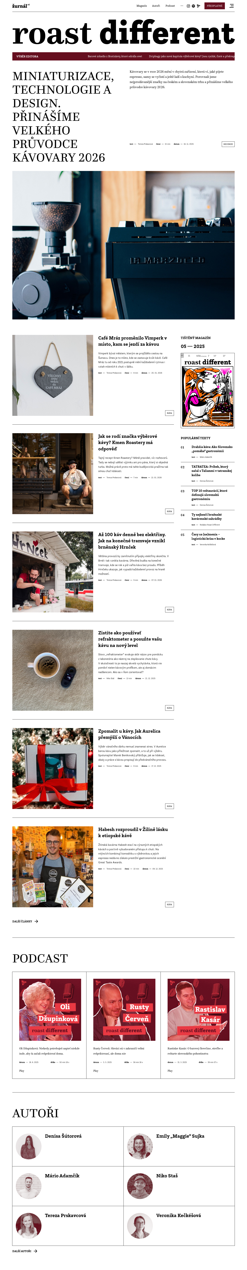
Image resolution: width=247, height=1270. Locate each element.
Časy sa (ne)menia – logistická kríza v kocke (208, 536)
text (131, 144)
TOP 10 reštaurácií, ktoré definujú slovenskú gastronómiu (209, 495)
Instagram (188, 6)
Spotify (193, 6)
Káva (169, 413)
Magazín (142, 5)
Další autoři (21, 1251)
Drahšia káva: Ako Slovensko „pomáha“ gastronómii (212, 449)
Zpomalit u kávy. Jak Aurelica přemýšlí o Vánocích (129, 734)
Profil (68, 1146)
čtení (158, 144)
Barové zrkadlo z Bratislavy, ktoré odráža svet (119, 56)
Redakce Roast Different (209, 525)
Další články (22, 921)
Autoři (156, 5)
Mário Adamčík (205, 457)
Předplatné (214, 5)
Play (49, 1025)
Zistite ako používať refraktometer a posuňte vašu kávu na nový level (130, 639)
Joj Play (198, 6)
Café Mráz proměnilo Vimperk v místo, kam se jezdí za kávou (132, 341)
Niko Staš (110, 678)
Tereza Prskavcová (145, 144)
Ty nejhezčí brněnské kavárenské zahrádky (207, 517)
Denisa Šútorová (206, 481)
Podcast (170, 5)
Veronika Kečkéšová (207, 544)
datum (176, 144)
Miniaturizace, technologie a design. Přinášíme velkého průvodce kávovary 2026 (63, 116)
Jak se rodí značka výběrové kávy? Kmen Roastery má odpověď (127, 442)
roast (21, 6)
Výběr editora (27, 56)
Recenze (228, 144)
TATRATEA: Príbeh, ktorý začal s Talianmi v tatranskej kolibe (212, 471)
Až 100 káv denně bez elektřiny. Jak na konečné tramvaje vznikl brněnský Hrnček (132, 540)
